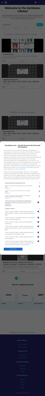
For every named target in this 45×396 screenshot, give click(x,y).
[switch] (39, 186)
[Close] (41, 144)
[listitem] (22, 183)
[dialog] (22, 198)
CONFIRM (13, 249)
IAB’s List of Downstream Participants (23, 167)
